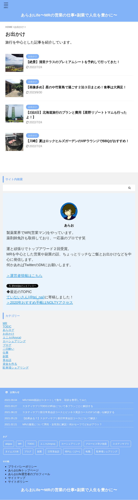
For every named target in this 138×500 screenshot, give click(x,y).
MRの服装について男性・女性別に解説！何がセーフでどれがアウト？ (62, 424)
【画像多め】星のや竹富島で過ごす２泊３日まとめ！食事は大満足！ (76, 87)
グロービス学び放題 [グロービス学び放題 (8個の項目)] (96, 443)
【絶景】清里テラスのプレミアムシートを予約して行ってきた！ (73, 62)
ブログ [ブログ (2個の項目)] (27, 451)
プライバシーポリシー (22, 466)
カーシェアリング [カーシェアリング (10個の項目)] (70, 443)
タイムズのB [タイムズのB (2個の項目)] (12, 451)
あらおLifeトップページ (23, 470)
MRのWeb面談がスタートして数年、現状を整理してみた (54, 400)
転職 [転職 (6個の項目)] (88, 451)
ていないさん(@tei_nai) (25, 297)
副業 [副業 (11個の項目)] (39, 451)
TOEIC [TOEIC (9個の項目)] (30, 443)
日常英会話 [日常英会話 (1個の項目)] (53, 451)
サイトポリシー (18, 481)
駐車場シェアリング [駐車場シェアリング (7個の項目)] (106, 451)
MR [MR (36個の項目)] (20, 443)
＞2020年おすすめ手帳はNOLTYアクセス (39, 302)
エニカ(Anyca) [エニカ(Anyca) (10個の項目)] (47, 443)
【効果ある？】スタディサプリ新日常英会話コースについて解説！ (60, 418)
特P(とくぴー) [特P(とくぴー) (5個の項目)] (72, 451)
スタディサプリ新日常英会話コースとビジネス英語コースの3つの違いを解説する (68, 412)
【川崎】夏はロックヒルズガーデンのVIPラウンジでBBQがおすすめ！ (77, 141)
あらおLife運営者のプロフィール (29, 474)
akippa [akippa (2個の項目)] (8, 443)
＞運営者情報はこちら (24, 276)
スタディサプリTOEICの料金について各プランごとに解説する (57, 406)
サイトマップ (16, 477)
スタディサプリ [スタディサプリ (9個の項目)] (121, 443)
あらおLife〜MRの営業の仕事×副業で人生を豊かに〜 (69, 15)
